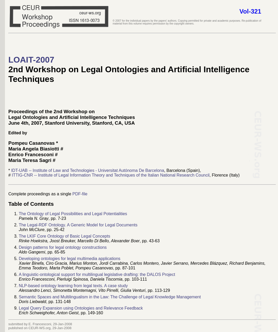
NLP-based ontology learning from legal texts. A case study (73, 285)
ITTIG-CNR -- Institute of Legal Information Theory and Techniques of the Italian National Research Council (110, 175)
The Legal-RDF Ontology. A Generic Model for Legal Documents (78, 225)
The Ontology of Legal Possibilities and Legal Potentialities (73, 214)
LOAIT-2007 (31, 59)
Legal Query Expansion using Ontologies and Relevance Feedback (81, 308)
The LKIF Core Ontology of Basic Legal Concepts (64, 236)
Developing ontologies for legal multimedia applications (69, 258)
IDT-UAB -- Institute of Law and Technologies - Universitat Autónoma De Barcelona (87, 170)
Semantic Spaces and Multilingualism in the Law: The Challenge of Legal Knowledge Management (110, 297)
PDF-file (79, 194)
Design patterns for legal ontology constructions (63, 247)
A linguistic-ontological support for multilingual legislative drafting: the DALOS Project (97, 274)
